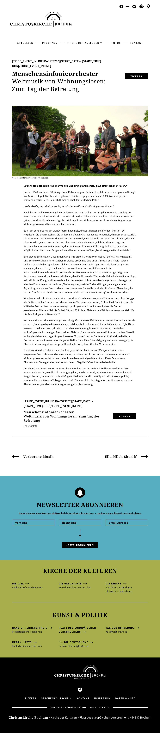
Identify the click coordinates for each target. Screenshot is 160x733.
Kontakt (136, 43)
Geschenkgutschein (56, 698)
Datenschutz (125, 698)
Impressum (102, 698)
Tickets (136, 76)
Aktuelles (25, 43)
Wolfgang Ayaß (109, 368)
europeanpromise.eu (66, 707)
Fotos (116, 43)
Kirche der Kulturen (83, 43)
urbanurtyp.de (98, 707)
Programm (50, 43)
